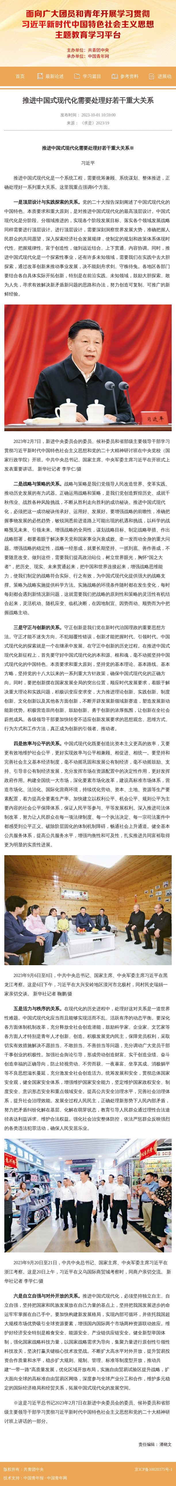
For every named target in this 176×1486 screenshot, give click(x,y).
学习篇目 (92, 76)
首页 (20, 76)
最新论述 (54, 76)
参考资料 (129, 76)
